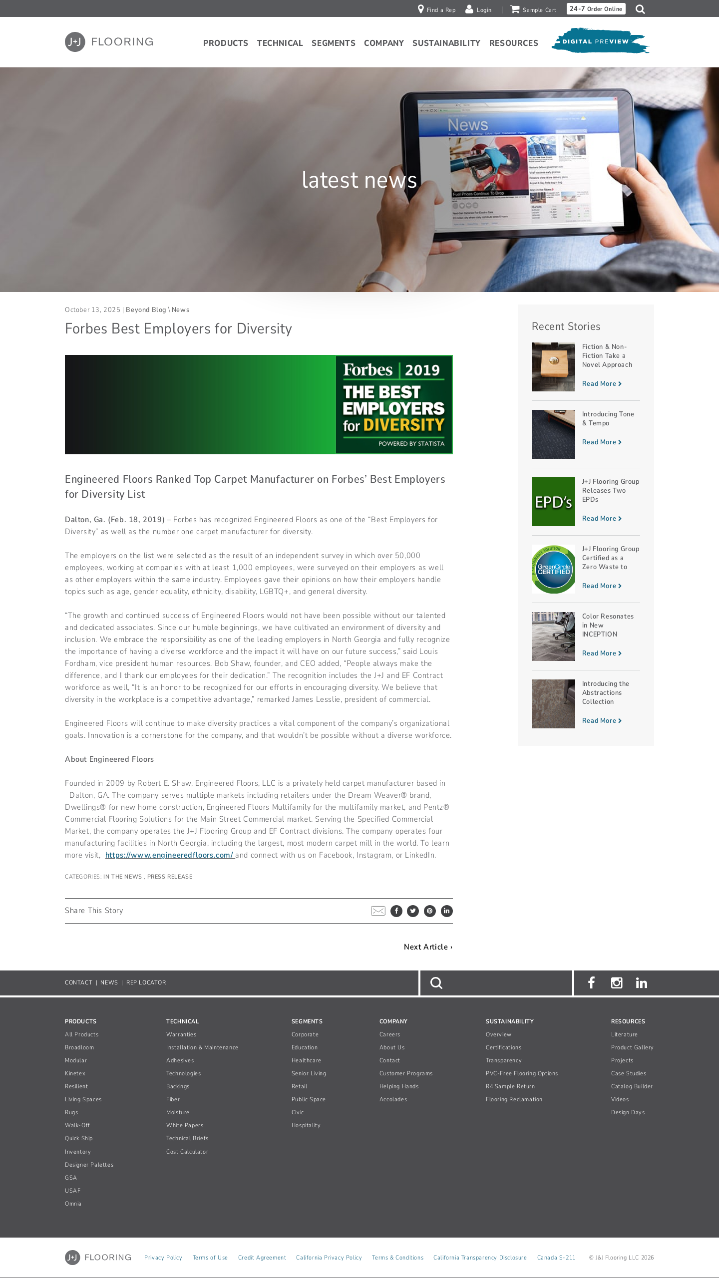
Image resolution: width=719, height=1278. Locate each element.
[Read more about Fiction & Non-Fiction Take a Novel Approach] (586, 366)
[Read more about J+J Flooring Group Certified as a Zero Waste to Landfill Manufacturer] (586, 569)
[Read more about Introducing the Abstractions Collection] (586, 703)
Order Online (596, 8)
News (180, 310)
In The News (123, 877)
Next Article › (428, 947)
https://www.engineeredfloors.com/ (170, 855)
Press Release (170, 877)
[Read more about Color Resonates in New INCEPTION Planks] (586, 636)
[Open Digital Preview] (600, 43)
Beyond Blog (146, 310)
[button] (643, 9)
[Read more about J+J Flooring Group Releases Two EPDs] (586, 501)
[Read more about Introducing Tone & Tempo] (586, 434)
